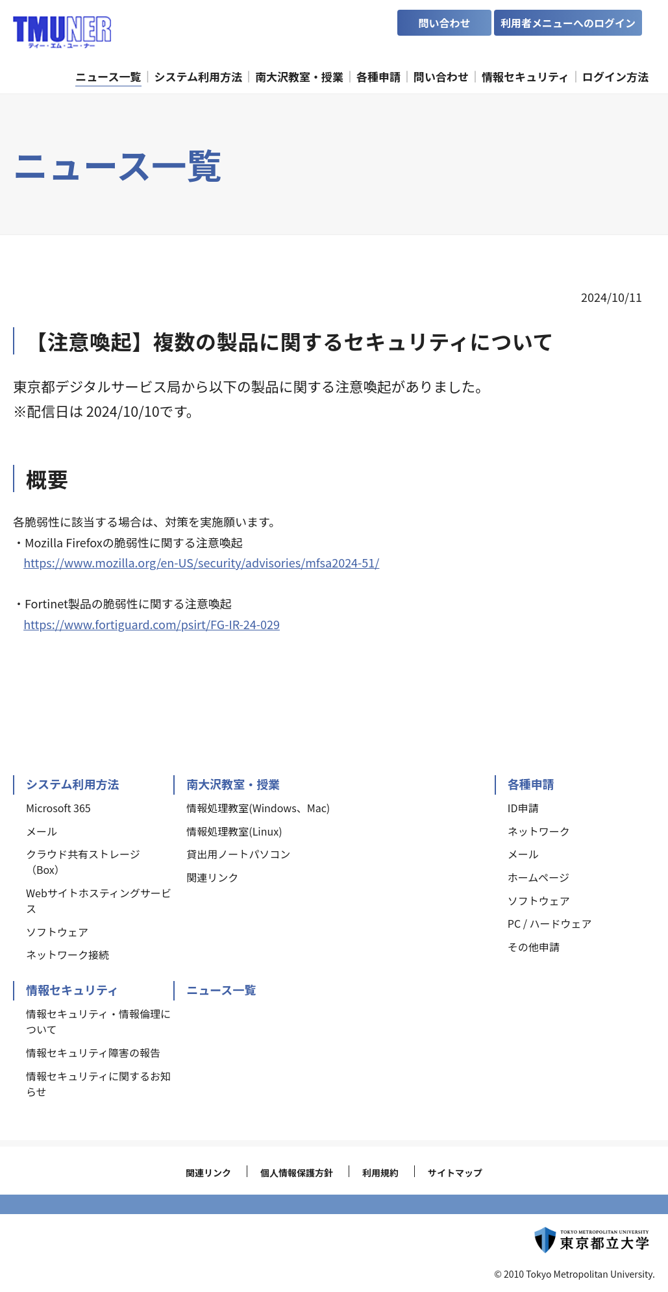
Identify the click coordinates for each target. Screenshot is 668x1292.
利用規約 (380, 1172)
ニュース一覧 (221, 989)
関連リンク (208, 1172)
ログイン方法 (615, 76)
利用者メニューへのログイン (568, 23)
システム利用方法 (72, 783)
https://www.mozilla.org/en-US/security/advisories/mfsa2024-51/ (201, 562)
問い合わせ (444, 23)
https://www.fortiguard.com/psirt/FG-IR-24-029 (151, 623)
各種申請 (531, 783)
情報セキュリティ (72, 989)
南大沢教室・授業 (233, 783)
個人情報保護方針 (296, 1172)
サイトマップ (455, 1172)
